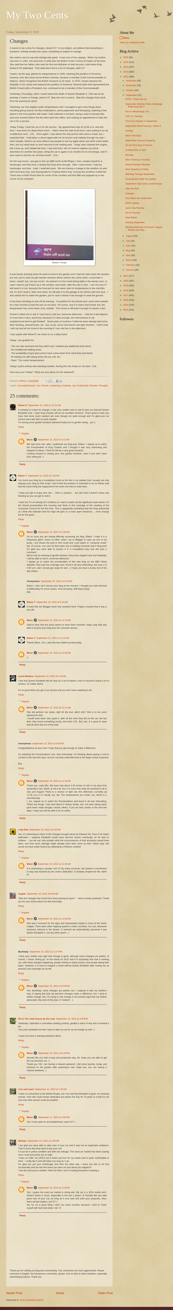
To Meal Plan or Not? (135, 150)
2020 (126, 280)
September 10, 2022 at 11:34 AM (54, 781)
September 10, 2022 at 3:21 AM (53, 439)
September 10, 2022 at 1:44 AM (43, 475)
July (128, 241)
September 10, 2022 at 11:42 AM (54, 864)
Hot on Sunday (132, 212)
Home (60, 1293)
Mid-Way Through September (140, 174)
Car (38, 385)
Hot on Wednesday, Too (137, 111)
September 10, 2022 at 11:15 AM (52, 638)
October (130, 90)
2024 (126, 67)
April (128, 255)
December (131, 80)
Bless (30, 439)
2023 (126, 71)
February (130, 265)
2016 (126, 300)
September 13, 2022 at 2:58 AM (43, 1140)
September (132, 95)
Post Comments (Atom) (31, 1300)
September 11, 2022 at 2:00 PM (54, 1117)
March (129, 260)
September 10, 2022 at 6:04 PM (54, 986)
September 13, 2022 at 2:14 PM (54, 1187)
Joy (73, 385)
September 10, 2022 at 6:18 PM (54, 1053)
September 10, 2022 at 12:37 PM (45, 951)
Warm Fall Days (133, 135)
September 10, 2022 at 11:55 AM (54, 918)
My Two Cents (37, 15)
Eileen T (22, 475)
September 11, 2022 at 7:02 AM (51, 1089)
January (130, 269)
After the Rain (132, 188)
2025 (126, 62)
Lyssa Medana (26, 676)
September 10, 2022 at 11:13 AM (54, 620)
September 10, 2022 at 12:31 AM (44, 405)
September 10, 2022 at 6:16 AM (52, 602)
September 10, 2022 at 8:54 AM (42, 893)
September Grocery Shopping (140, 140)
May (128, 250)
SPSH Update (132, 203)
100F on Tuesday (134, 116)
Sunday (129, 130)
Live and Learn (26, 1089)
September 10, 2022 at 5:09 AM (48, 743)
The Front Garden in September (141, 121)
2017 (126, 295)
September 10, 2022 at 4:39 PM (72, 1018)
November (131, 85)
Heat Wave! (131, 217)
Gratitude (66, 385)
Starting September (135, 222)
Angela (22, 893)
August (130, 236)
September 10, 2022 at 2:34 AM (50, 676)
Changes (129, 193)
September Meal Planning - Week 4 (143, 126)
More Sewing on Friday (136, 169)
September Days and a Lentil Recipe (143, 183)
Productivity (82, 385)
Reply (21, 427)
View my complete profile (132, 42)
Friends (45, 385)
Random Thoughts (98, 385)
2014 (126, 309)
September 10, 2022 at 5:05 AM (56, 581)
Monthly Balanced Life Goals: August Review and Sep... (143, 228)
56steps (22, 1140)
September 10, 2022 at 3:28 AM (53, 532)
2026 (126, 57)
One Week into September (138, 198)
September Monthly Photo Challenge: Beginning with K (144, 105)
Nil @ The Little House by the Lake (36, 1018)
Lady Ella (23, 829)
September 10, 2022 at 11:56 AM (54, 653)
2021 (126, 276)
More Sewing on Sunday (137, 159)
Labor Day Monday (134, 208)
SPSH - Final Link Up (136, 99)
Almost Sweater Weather (137, 164)
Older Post (105, 1293)
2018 (126, 290)
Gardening (55, 385)
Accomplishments (26, 385)
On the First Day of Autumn (138, 145)
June (128, 245)
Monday (129, 155)
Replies (25, 433)
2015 (126, 305)
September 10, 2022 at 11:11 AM (54, 707)
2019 (126, 285)
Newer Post (14, 1293)
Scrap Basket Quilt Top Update (140, 179)
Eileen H (22, 405)
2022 (126, 76)
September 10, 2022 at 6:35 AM (45, 829)
